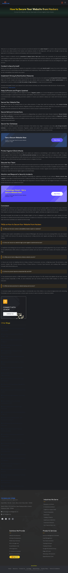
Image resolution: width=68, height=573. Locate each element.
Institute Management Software (51, 535)
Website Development (15, 535)
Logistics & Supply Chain (50, 509)
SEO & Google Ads (14, 543)
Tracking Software (47, 543)
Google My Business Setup (49, 548)
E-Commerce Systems (15, 551)
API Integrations (13, 548)
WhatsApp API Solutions (49, 554)
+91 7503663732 (6, 514)
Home (9, 568)
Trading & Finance (48, 517)
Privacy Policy (44, 568)
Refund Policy (36, 568)
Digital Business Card (48, 556)
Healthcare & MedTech (49, 520)
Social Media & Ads (14, 546)
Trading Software (47, 546)
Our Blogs (28, 568)
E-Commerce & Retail (49, 507)
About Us (15, 568)
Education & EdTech (49, 504)
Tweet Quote (12, 87)
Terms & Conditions (55, 568)
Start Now (57, 140)
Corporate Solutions (49, 522)
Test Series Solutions (48, 540)
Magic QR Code (47, 551)
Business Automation (14, 554)
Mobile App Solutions (14, 540)
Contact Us (22, 568)
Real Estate (46, 514)
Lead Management (47, 538)
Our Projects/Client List (49, 525)
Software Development (15, 538)
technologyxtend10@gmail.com (10, 511)
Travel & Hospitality (48, 512)
